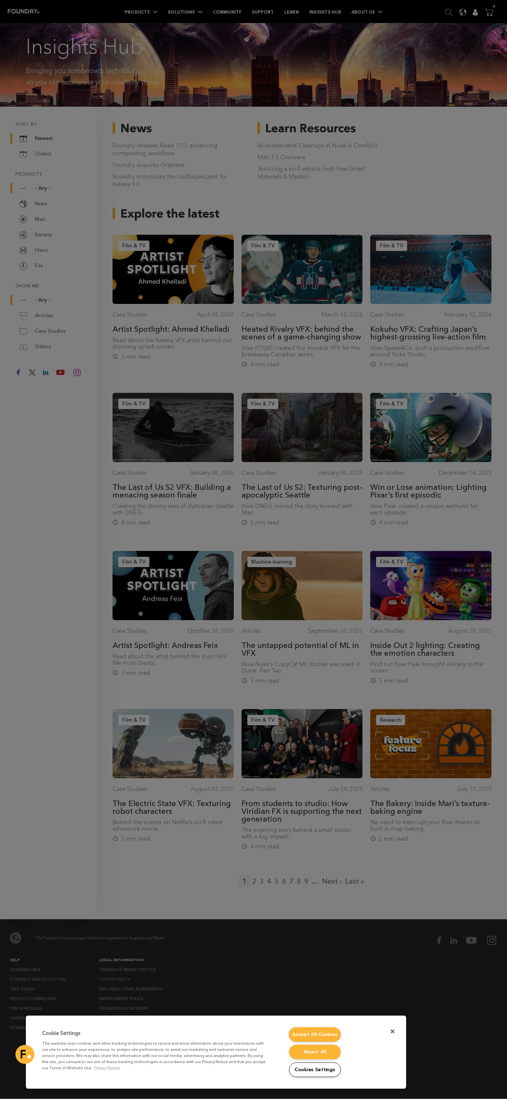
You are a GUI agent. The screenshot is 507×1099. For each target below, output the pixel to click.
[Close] (392, 1031)
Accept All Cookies (314, 1034)
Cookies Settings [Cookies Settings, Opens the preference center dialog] (315, 1069)
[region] (216, 1052)
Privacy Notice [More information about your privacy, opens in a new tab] (107, 1067)
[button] (25, 1054)
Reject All (315, 1052)
